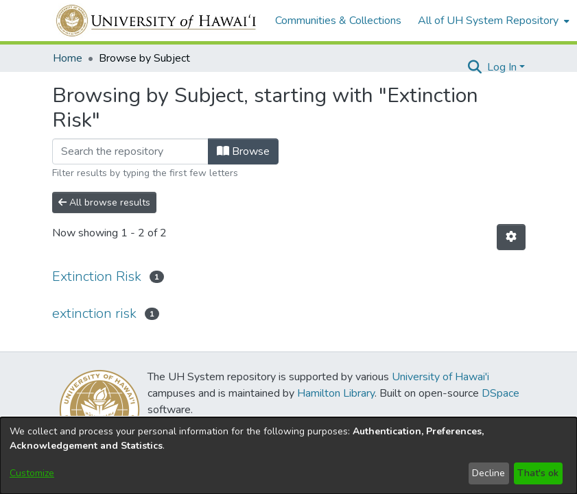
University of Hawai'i (440, 376)
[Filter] (130, 151)
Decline (488, 473)
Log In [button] (503, 67)
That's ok (537, 473)
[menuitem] (492, 20)
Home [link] (67, 58)
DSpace (500, 393)
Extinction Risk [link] (96, 276)
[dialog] (288, 455)
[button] (475, 67)
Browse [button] (243, 151)
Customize (32, 473)
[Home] (156, 20)
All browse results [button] (104, 202)
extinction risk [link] (94, 313)
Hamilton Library (336, 393)
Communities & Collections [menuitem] (338, 20)
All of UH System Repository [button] (488, 20)
